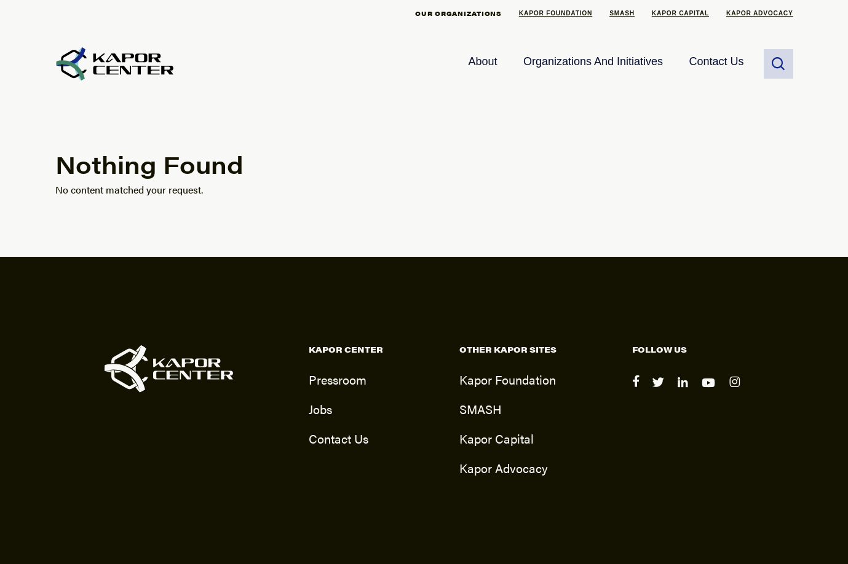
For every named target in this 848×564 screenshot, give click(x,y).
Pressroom (338, 379)
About (482, 61)
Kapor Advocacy (759, 13)
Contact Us (716, 61)
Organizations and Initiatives (593, 61)
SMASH (622, 13)
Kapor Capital (680, 13)
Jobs (320, 409)
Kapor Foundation (555, 13)
